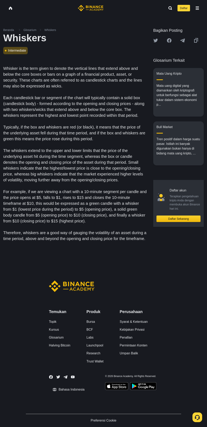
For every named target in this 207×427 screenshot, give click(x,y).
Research (93, 353)
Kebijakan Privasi (132, 329)
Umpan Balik (129, 353)
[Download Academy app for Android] (143, 386)
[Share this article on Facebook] (169, 40)
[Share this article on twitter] (155, 40)
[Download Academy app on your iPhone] (116, 386)
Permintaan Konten (133, 345)
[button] (197, 8)
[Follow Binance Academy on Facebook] (51, 377)
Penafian (126, 337)
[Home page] (91, 8)
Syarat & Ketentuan (134, 321)
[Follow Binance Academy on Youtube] (73, 377)
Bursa (91, 321)
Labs (90, 337)
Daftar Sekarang (178, 218)
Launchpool (95, 345)
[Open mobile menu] (197, 8)
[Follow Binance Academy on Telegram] (65, 377)
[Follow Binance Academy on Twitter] (58, 377)
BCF (90, 329)
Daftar (184, 8)
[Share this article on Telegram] (182, 40)
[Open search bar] (169, 8)
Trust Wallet (95, 361)
